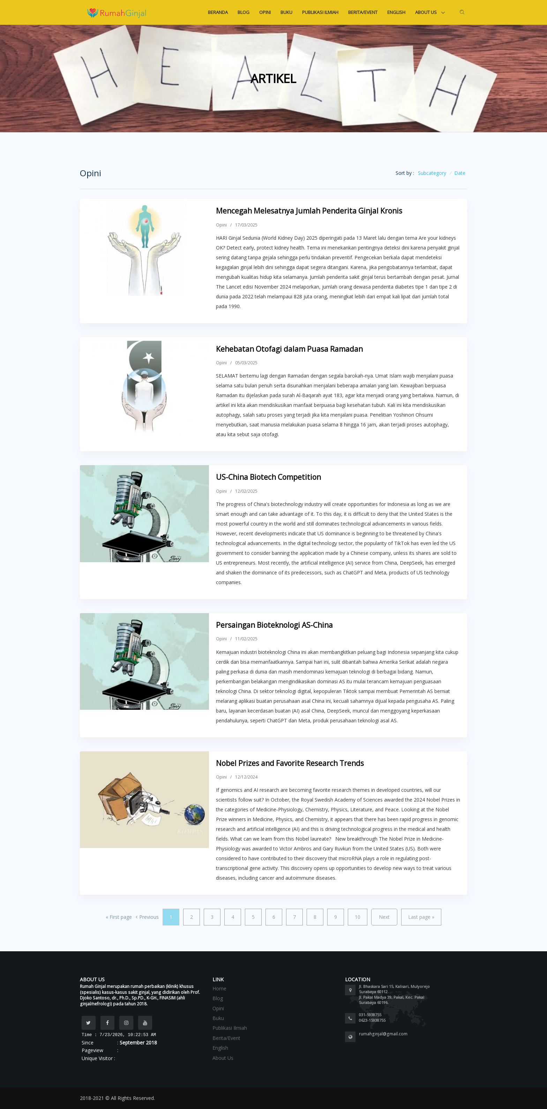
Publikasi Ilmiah (320, 12)
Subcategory (432, 173)
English (396, 12)
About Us (426, 12)
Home (219, 988)
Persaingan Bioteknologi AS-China (274, 625)
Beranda (218, 12)
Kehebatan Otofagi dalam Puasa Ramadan (289, 349)
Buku (286, 12)
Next (384, 917)
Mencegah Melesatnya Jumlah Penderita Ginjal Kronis (309, 211)
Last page (421, 917)
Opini (265, 12)
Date (459, 173)
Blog (243, 12)
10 (357, 917)
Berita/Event (362, 12)
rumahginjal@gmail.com (383, 1034)
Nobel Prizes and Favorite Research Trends (290, 763)
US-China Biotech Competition (268, 477)
